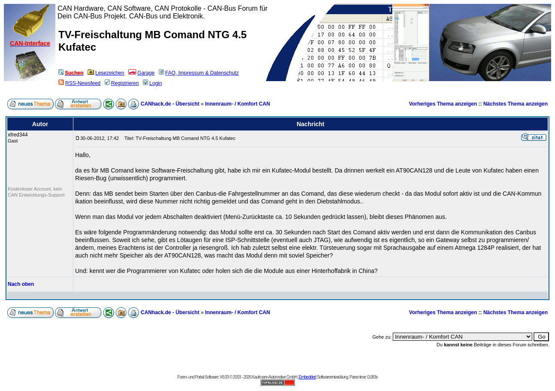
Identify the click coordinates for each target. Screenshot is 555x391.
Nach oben (21, 284)
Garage (141, 73)
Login (152, 83)
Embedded (307, 377)
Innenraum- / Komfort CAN (237, 104)
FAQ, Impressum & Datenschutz (199, 73)
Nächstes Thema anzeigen (515, 104)
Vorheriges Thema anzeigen (443, 104)
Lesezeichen (106, 73)
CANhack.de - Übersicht (170, 104)
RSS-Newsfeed (79, 83)
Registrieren (122, 83)
